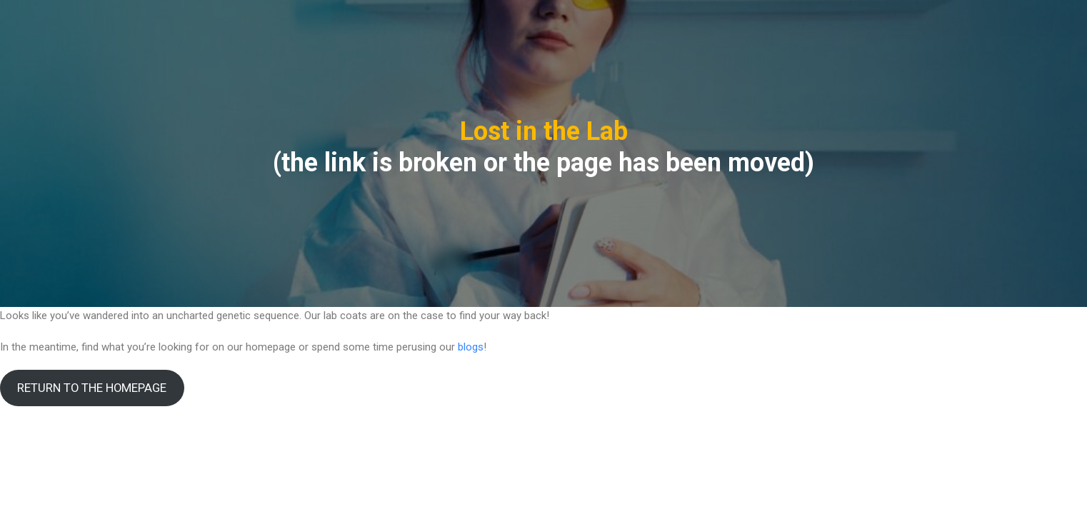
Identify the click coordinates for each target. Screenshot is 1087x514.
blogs (471, 347)
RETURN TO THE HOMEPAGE (91, 388)
